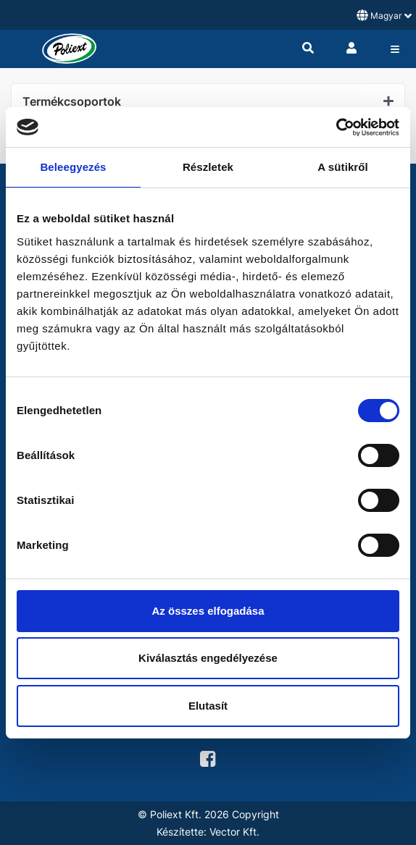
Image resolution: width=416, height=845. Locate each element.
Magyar (384, 15)
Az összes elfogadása (207, 611)
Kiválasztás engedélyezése (208, 658)
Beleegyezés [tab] (73, 167)
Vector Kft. (234, 832)
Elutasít (208, 705)
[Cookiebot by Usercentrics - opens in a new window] (336, 127)
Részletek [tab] (208, 167)
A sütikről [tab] (342, 167)
